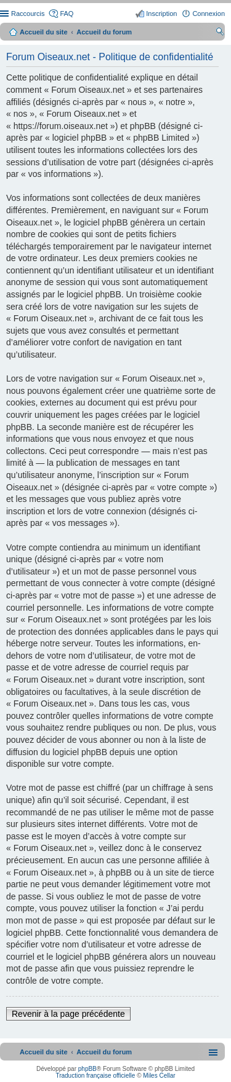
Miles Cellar (159, 1075)
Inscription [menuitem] (161, 13)
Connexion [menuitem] (208, 13)
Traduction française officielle (95, 1075)
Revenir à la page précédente (68, 1014)
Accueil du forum (104, 32)
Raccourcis (27, 13)
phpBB (87, 1068)
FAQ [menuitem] (66, 13)
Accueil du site (44, 32)
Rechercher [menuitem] (220, 33)
